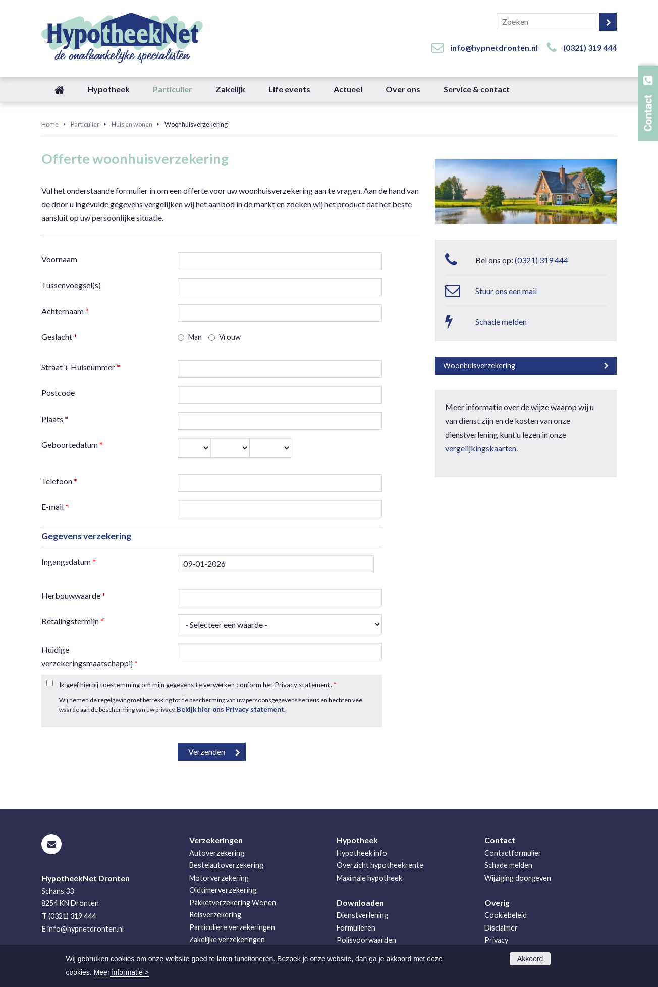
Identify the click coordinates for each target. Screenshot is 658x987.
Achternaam (65, 311)
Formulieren (356, 927)
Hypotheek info (362, 853)
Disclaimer (501, 927)
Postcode (58, 392)
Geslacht (59, 336)
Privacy (496, 940)
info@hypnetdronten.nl (494, 47)
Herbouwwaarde (73, 595)
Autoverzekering (216, 853)
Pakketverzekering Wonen (232, 902)
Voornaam (59, 259)
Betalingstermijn (72, 621)
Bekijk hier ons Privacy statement (230, 709)
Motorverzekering (219, 878)
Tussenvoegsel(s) (71, 285)
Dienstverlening (362, 915)
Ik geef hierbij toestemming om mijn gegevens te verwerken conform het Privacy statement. (197, 685)
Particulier (85, 124)
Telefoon (59, 481)
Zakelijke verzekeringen (227, 939)
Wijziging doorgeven (517, 878)
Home (50, 124)
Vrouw (230, 337)
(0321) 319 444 (590, 47)
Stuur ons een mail (506, 291)
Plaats (54, 419)
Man (195, 337)
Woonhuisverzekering (479, 365)
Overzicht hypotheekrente (380, 865)
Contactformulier (512, 853)
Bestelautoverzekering (226, 865)
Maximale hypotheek (369, 878)
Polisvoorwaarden (366, 940)
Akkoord (530, 959)
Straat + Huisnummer (80, 367)
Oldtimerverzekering (222, 890)
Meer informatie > (121, 972)
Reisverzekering (215, 914)
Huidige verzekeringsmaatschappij (89, 656)
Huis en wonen (132, 124)
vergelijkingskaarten (480, 448)
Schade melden (501, 321)
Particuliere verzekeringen (232, 927)
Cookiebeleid (505, 915)
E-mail (55, 506)
